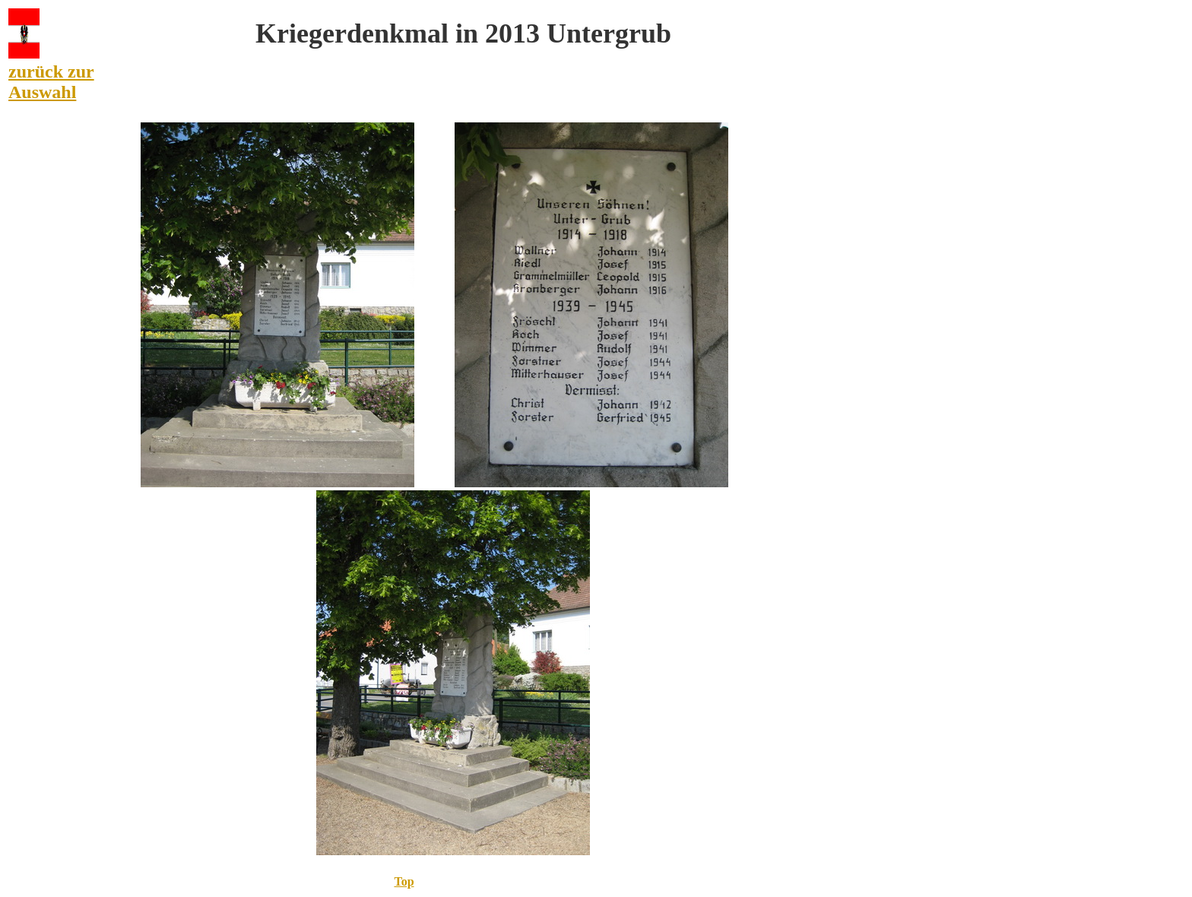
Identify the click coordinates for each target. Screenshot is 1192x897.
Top (404, 881)
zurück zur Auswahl (51, 82)
